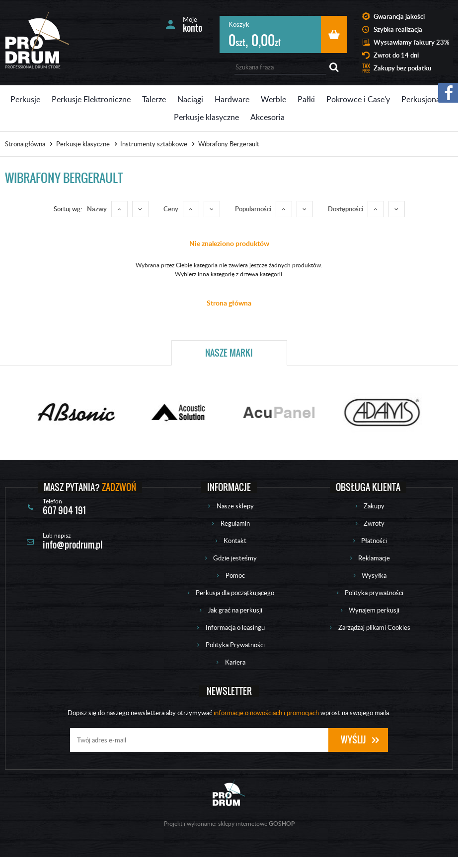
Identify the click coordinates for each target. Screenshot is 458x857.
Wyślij (353, 739)
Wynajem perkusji (374, 610)
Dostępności (345, 208)
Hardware (232, 99)
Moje (192, 24)
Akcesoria (267, 117)
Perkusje (25, 99)
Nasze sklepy (235, 505)
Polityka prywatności (374, 592)
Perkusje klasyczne (206, 117)
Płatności (374, 540)
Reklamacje (374, 557)
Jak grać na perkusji (235, 610)
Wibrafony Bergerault (228, 143)
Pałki (306, 99)
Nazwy (97, 208)
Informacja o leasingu (235, 627)
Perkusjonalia (424, 99)
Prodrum (37, 37)
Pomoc (235, 575)
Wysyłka (374, 575)
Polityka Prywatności (235, 644)
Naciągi (190, 99)
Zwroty (374, 523)
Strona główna (25, 143)
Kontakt (235, 540)
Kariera (235, 662)
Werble (273, 99)
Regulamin (235, 523)
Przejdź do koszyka (334, 34)
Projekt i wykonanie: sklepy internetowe (229, 823)
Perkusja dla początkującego (235, 592)
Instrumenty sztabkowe (153, 143)
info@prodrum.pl (72, 544)
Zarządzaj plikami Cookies (374, 627)
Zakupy (374, 505)
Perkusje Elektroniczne (91, 99)
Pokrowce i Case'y (358, 99)
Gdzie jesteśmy (235, 557)
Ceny (170, 208)
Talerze (154, 99)
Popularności (253, 208)
